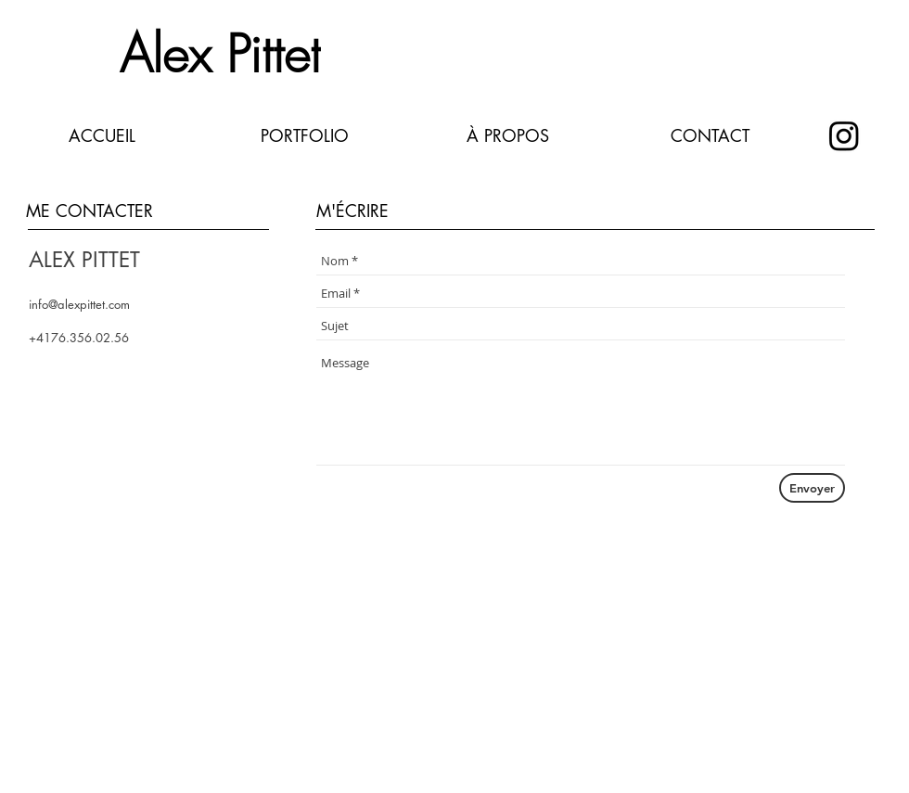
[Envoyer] (812, 488)
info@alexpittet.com (79, 304)
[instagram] (844, 135)
